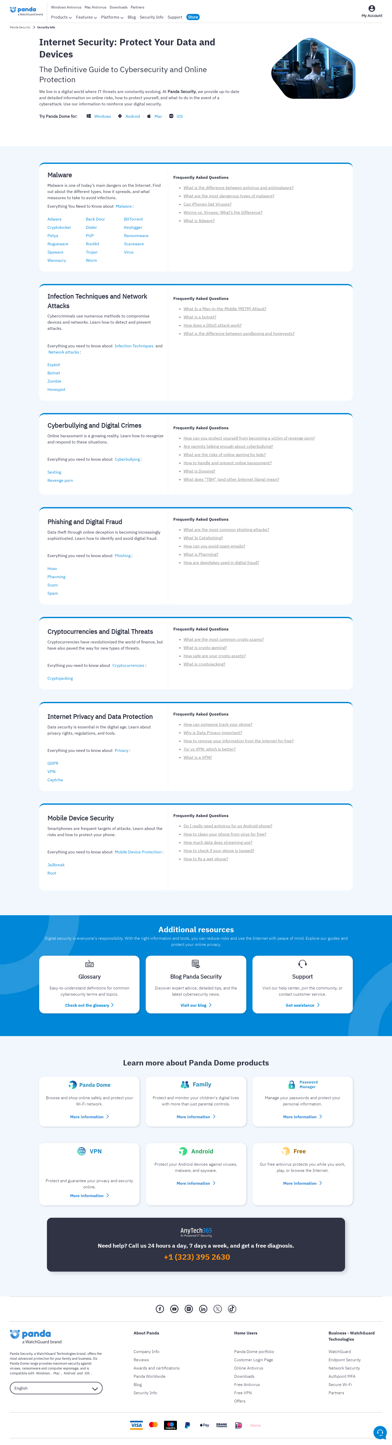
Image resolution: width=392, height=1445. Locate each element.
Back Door (98, 219)
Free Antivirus (247, 1375)
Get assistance (303, 998)
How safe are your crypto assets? (215, 655)
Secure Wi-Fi (340, 1375)
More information (89, 1108)
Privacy (120, 750)
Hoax (54, 568)
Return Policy (242, 1440)
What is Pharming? (201, 554)
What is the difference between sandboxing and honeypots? (239, 333)
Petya (55, 235)
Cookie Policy (211, 1440)
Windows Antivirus (66, 7)
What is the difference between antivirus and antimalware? (239, 187)
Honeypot (59, 389)
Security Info (152, 17)
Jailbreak (58, 864)
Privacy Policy (151, 1440)
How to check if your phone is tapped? (219, 850)
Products (61, 17)
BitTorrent (136, 219)
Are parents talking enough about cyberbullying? (228, 446)
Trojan (94, 252)
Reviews (141, 1351)
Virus (131, 252)
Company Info (146, 1342)
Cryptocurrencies (127, 665)
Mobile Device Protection (137, 851)
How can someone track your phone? (218, 724)
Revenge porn (62, 480)
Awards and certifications (157, 1359)
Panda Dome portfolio (254, 1342)
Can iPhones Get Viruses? (208, 204)
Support (175, 17)
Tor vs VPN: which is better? (210, 749)
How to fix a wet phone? (206, 858)
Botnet (56, 372)
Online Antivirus (248, 1359)
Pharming (58, 576)
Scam (55, 584)
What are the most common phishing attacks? (226, 529)
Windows (101, 116)
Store (193, 17)
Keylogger (136, 227)
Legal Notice (181, 1440)
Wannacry (59, 260)
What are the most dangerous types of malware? (229, 195)
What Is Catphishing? (203, 537)
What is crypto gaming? (205, 647)
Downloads (119, 7)
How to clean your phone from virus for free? (225, 834)
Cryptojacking (62, 678)
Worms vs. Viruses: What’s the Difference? (223, 212)
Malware (123, 206)
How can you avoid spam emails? (214, 546)
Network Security (344, 1359)
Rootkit (95, 243)
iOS (175, 116)
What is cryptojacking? (204, 664)
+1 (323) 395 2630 (197, 1249)
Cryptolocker (61, 227)
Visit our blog (196, 998)
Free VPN (243, 1384)
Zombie (57, 381)
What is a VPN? (198, 757)
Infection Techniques (134, 345)
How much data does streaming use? (218, 842)
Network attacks (62, 352)
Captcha (57, 779)
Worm (94, 260)
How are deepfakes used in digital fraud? (221, 562)
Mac (155, 116)
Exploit (56, 364)
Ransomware (139, 235)
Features (86, 17)
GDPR (55, 763)
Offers (240, 1392)
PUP (92, 235)
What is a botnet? (200, 317)
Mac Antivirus (96, 7)
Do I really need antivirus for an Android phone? (228, 825)
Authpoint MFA (342, 1367)
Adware (57, 219)
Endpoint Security (345, 1351)
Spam (55, 593)
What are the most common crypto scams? (224, 639)
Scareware (136, 243)
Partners (137, 7)
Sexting (56, 472)
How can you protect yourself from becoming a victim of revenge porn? (249, 438)
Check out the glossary (89, 998)
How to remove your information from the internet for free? (239, 740)
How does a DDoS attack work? (213, 325)
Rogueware (60, 243)
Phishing (121, 555)
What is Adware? (199, 220)
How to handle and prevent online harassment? (228, 462)
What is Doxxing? (199, 471)
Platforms (112, 17)
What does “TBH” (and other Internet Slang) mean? (231, 479)
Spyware (58, 252)
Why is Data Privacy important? (213, 732)
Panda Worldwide (150, 1367)
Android (130, 116)
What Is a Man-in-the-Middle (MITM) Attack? (225, 308)
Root (54, 873)
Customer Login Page (253, 1351)
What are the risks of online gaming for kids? (225, 454)
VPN (54, 771)
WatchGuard (340, 1342)
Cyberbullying (126, 459)
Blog (132, 17)
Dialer (94, 227)
